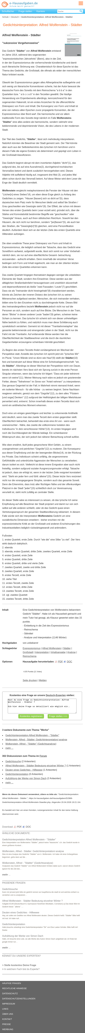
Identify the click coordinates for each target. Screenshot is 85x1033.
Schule (5, 17)
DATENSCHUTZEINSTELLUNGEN (18, 998)
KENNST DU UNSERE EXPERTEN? (21, 956)
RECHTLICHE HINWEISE (14, 988)
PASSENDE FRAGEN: (14, 883)
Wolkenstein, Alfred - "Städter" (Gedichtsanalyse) (30, 744)
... (6, 874)
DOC (68, 661)
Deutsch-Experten (56, 695)
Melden (43, 680)
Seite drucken (30, 680)
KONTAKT (7, 1019)
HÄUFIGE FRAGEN (11, 983)
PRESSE (6, 1024)
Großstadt (28, 652)
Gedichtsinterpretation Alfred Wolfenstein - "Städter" (32, 735)
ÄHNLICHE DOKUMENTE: (16, 833)
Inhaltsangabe (58, 652)
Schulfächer (8, 11)
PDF (59, 661)
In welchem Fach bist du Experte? (22, 969)
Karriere (40, 11)
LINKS (5, 1009)
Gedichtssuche (13, 761)
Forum (43, 756)
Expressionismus (31, 648)
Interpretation (42, 652)
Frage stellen (25, 11)
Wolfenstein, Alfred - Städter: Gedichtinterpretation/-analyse (36, 739)
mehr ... (9, 748)
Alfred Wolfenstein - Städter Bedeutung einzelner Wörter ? (35, 765)
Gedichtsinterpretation (16, 774)
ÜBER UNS (7, 1014)
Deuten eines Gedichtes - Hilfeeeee (23, 770)
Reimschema (29, 656)
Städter (67, 648)
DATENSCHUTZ (10, 993)
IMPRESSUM (8, 1004)
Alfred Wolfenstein (51, 648)
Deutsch (15, 17)
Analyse (71, 652)
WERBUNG (7, 1029)
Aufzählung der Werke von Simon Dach (25, 778)
